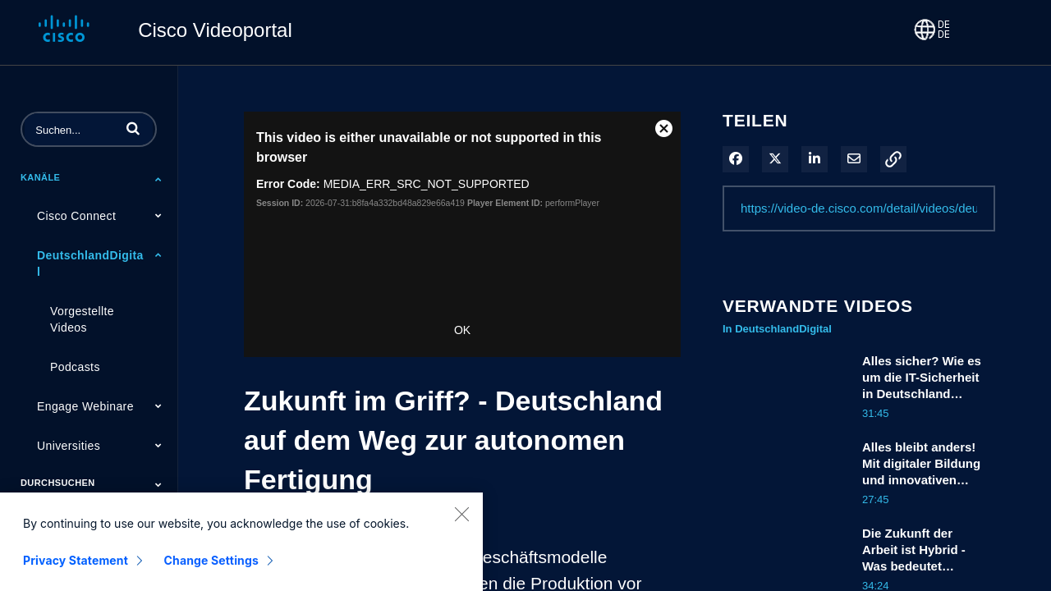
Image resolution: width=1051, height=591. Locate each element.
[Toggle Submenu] (158, 179)
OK (462, 330)
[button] (133, 128)
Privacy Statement (75, 573)
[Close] (461, 526)
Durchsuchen (58, 483)
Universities (68, 445)
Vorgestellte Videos (82, 319)
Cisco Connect (76, 215)
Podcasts (75, 366)
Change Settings (211, 573)
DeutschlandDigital (90, 263)
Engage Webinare (85, 406)
